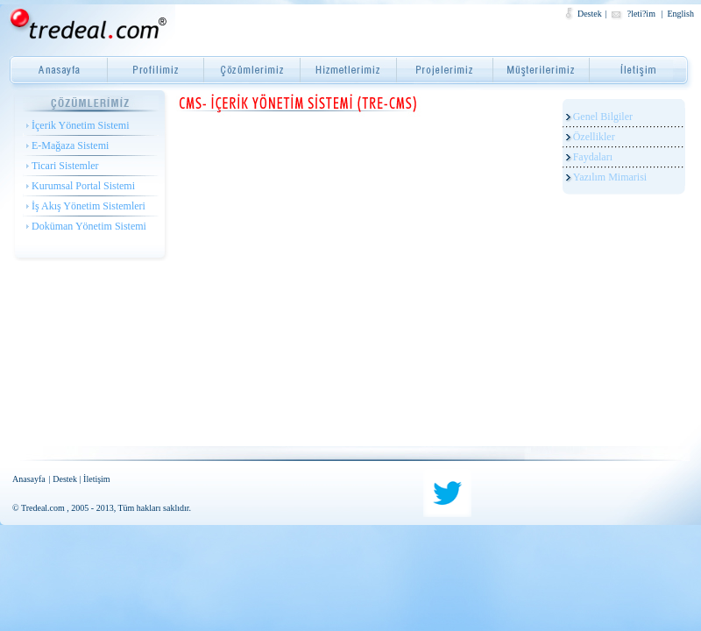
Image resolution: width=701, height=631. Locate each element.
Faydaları (592, 157)
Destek (589, 13)
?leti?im (642, 13)
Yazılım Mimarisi (610, 177)
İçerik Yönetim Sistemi (81, 125)
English (680, 13)
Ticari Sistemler (65, 166)
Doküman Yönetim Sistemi (89, 226)
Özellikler (594, 137)
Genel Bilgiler (603, 116)
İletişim (96, 479)
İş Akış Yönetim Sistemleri (88, 206)
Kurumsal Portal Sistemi (83, 186)
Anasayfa (29, 479)
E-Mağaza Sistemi (70, 145)
